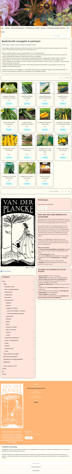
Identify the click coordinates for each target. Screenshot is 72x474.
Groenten (7, 28)
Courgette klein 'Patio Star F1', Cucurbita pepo (27, 149)
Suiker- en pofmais (11, 329)
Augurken (8, 305)
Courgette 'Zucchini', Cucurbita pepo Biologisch (27, 123)
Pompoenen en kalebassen (19, 337)
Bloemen (43, 28)
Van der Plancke (6, 271)
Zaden (18, 284)
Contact (2, 31)
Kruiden (37, 28)
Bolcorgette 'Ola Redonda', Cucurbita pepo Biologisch (8, 97)
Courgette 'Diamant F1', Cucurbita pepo (63, 97)
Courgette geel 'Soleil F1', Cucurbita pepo (9, 149)
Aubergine (8, 303)
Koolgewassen (8, 295)
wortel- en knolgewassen (19, 340)
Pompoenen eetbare (11, 327)
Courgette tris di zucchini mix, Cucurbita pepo (9, 177)
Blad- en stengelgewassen (17, 28)
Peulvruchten (19, 297)
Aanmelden (29, 437)
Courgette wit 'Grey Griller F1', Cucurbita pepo (27, 177)
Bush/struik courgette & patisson (16, 311)
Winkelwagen (42, 208)
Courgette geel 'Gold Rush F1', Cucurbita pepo (45, 123)
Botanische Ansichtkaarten (10, 356)
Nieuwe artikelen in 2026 (10, 366)
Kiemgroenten (8, 292)
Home (2, 28)
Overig (6, 351)
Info (67, 28)
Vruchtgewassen (30, 28)
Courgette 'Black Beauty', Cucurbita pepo (27, 97)
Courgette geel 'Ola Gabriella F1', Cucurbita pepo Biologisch (63, 123)
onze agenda (14, 465)
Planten (4, 368)
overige (8, 335)
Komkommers (9, 316)
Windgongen (6, 362)
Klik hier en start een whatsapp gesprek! (36, 388)
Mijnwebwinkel (54, 471)
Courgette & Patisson (20, 308)
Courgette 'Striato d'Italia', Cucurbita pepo (9, 123)
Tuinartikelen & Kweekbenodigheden (56, 28)
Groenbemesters (9, 348)
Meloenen (8, 319)
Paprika (8, 321)
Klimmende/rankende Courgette (15, 313)
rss (33, 471)
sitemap (30, 471)
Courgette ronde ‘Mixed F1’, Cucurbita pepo (63, 149)
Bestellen (9, 103)
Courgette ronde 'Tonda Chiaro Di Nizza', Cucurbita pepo (45, 150)
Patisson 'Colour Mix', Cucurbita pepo (45, 177)
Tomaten (20, 332)
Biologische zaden (9, 286)
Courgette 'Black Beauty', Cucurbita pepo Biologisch (45, 97)
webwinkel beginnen (39, 471)
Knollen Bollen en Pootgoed (11, 354)
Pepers (7, 324)
